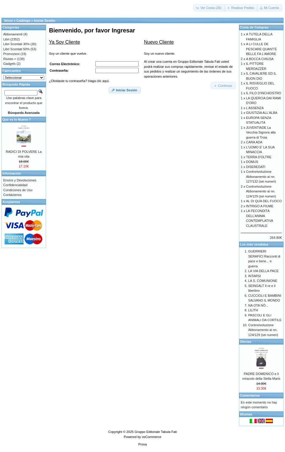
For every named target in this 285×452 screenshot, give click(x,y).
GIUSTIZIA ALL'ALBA (261, 112)
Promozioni (11, 54)
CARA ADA (254, 142)
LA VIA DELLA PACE (263, 271)
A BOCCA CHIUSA (260, 59)
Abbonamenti (13, 34)
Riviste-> (9, 59)
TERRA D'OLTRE (259, 157)
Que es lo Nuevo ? (16, 119)
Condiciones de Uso (17, 190)
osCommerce (151, 437)
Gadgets (9, 63)
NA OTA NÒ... (258, 305)
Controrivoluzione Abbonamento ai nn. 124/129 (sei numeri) (261, 191)
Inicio (8, 20)
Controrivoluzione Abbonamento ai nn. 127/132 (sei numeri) (261, 176)
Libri (6, 39)
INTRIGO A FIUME (259, 206)
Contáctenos (12, 195)
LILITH (253, 310)
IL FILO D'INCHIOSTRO (263, 93)
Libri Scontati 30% (16, 44)
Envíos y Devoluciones (19, 180)
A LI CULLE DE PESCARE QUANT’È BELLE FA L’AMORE (261, 49)
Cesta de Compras (254, 27)
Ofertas (245, 341)
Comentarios (250, 395)
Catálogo (23, 20)
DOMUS (252, 162)
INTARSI (254, 276)
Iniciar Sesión (44, 20)
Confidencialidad (15, 185)
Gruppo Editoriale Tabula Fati (155, 432)
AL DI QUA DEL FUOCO (264, 201)
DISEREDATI (255, 167)
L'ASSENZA (255, 108)
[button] (209, 7)
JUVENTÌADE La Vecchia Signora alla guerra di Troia (261, 132)
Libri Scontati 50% (16, 49)
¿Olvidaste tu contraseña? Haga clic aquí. (79, 81)
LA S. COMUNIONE (262, 280)
